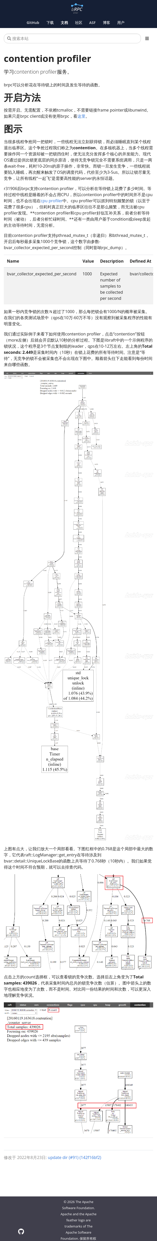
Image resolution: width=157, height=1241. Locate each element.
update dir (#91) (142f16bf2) (74, 1157)
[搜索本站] (72, 38)
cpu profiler (52, 201)
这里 (81, 116)
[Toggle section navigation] (147, 38)
